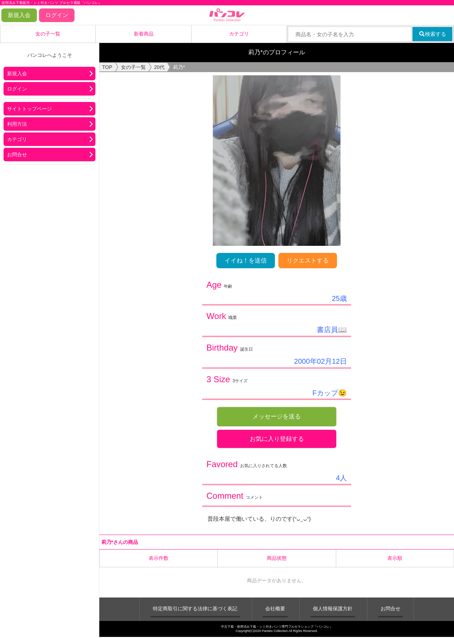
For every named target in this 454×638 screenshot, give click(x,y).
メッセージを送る (277, 416)
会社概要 (275, 609)
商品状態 (277, 559)
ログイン (56, 15)
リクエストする (308, 260)
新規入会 (19, 15)
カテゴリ (239, 34)
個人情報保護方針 (333, 609)
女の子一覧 (47, 34)
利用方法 (17, 124)
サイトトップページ (29, 109)
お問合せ (17, 154)
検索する (433, 34)
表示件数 (158, 559)
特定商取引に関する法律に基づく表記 (195, 609)
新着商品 (144, 34)
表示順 (394, 559)
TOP (107, 67)
